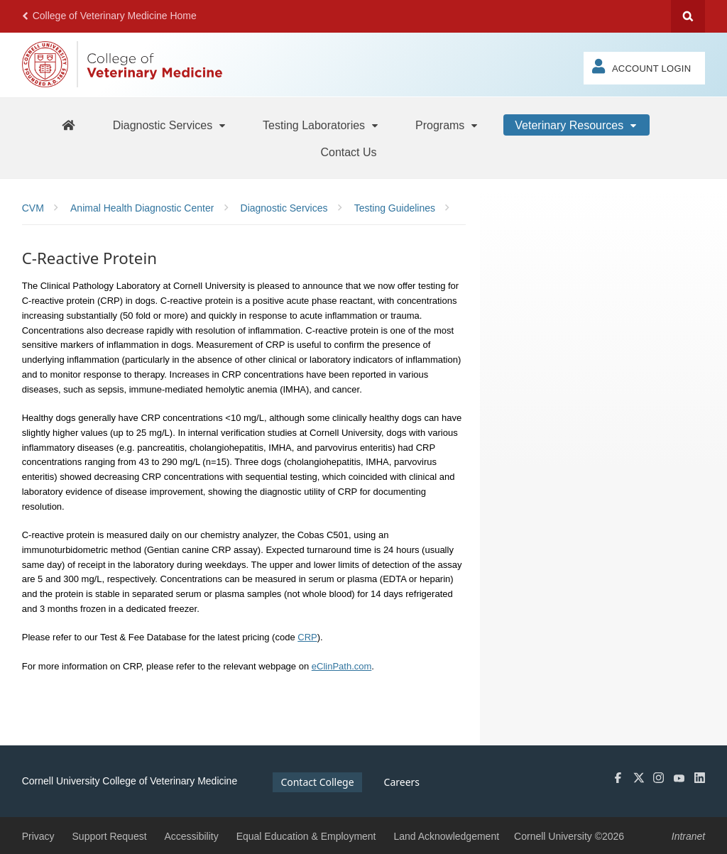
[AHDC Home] (68, 125)
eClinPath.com (342, 666)
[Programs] (447, 125)
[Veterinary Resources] (576, 125)
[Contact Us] (348, 152)
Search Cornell (688, 16)
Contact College (317, 782)
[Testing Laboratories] (321, 125)
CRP (307, 637)
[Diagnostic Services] (170, 125)
